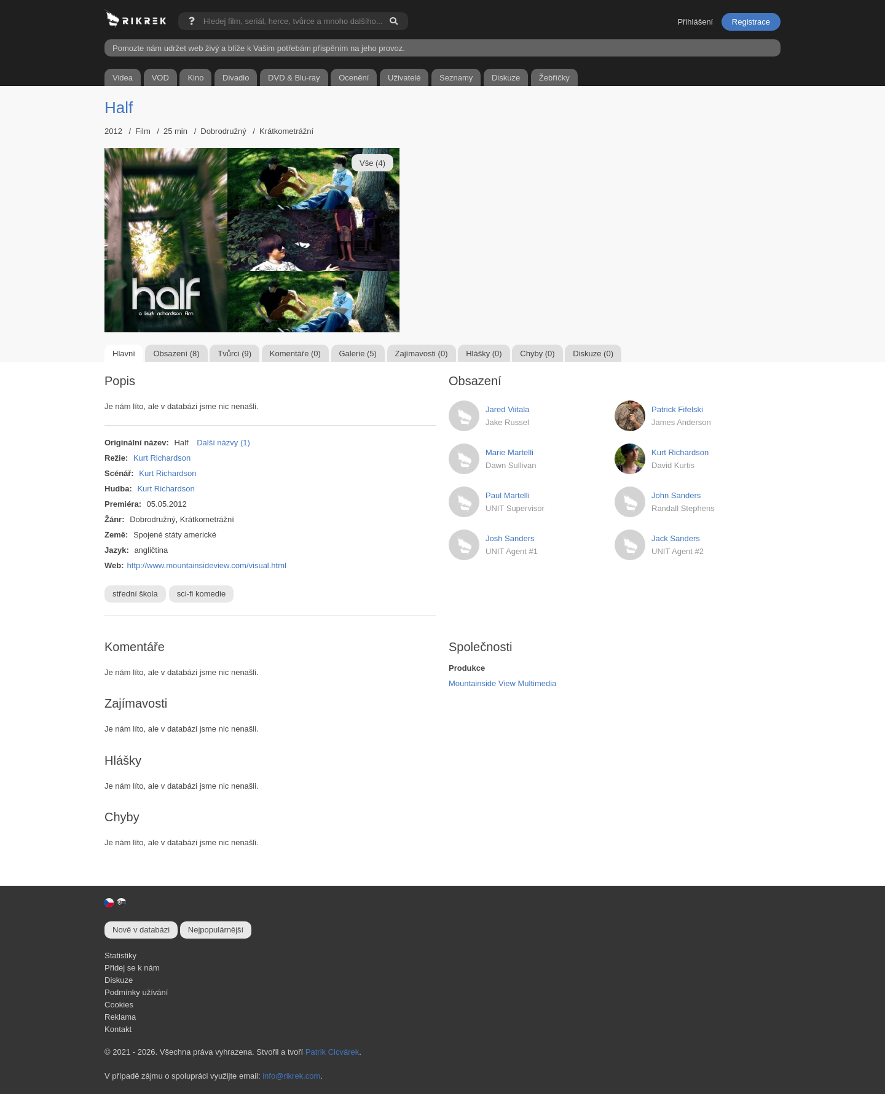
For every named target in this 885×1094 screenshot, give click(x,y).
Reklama (120, 1017)
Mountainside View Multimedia (502, 683)
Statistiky (120, 955)
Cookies (118, 1004)
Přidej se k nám (132, 967)
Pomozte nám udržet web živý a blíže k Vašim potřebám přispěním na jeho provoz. (258, 48)
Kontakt (118, 1029)
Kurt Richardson (162, 458)
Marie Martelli (509, 452)
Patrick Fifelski (677, 409)
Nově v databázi (141, 929)
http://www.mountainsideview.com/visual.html (206, 565)
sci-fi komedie (201, 593)
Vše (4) (372, 163)
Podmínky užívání (136, 992)
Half (118, 107)
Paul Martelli (508, 495)
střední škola (135, 593)
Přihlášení (695, 21)
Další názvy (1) (223, 442)
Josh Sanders (510, 538)
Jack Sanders (675, 538)
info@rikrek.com (291, 1075)
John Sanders (676, 495)
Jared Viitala (507, 409)
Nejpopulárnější (215, 929)
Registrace (751, 21)
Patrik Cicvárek (332, 1052)
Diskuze (118, 980)
